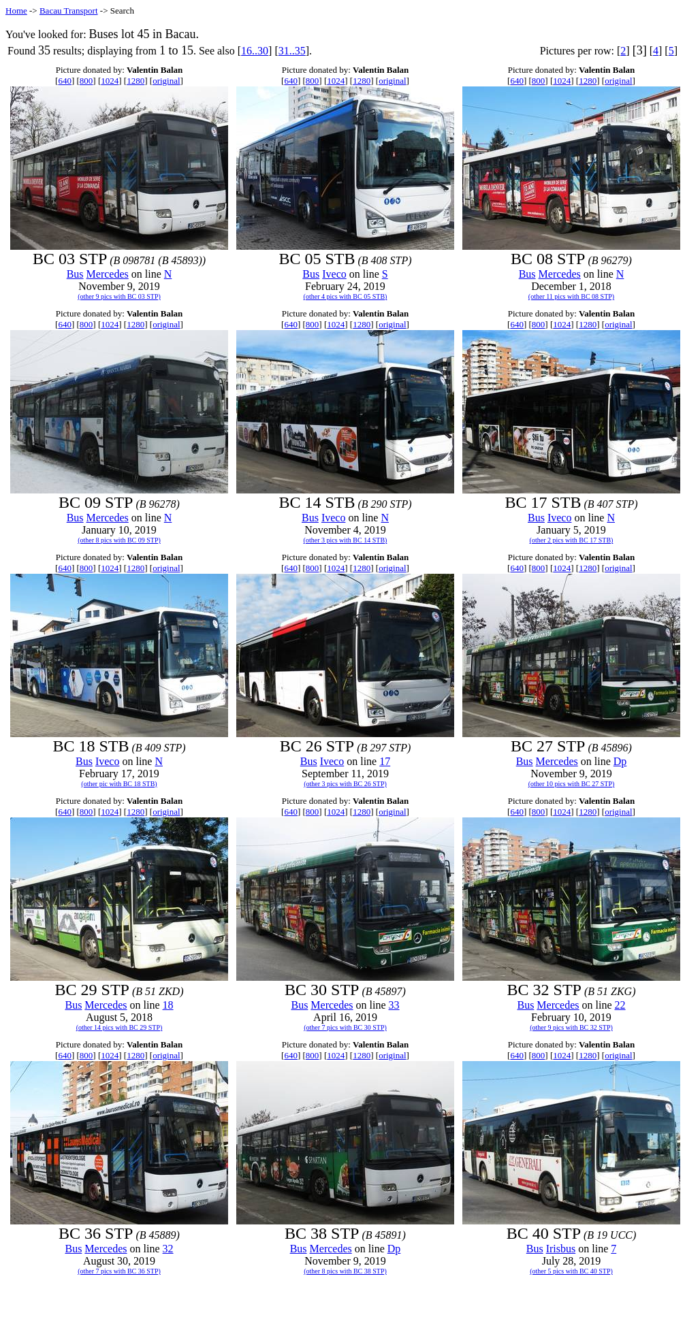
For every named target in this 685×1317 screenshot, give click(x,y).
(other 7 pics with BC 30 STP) (345, 1027)
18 (168, 1005)
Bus (75, 274)
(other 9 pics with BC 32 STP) (571, 1027)
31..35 (292, 50)
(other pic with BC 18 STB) (119, 783)
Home (16, 10)
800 (86, 81)
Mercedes (107, 274)
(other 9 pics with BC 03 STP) (119, 296)
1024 (109, 81)
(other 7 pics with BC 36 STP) (119, 1271)
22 (620, 1005)
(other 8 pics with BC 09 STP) (119, 540)
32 (168, 1248)
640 (64, 81)
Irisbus (561, 1248)
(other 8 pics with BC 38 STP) (345, 1271)
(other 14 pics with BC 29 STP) (119, 1027)
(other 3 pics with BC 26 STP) (345, 783)
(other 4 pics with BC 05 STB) (345, 296)
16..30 (254, 50)
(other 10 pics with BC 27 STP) (571, 783)
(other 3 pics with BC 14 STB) (345, 540)
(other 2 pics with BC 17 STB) (572, 540)
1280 (135, 81)
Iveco (334, 274)
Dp (620, 761)
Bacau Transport (68, 10)
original (166, 81)
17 (384, 761)
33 (394, 1005)
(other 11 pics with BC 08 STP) (571, 296)
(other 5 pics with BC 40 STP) (571, 1271)
